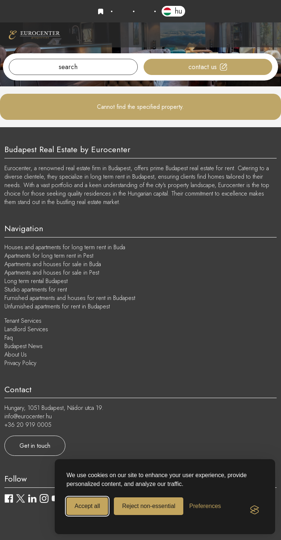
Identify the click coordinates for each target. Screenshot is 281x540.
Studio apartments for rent (35, 289)
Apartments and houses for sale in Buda (52, 264)
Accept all (87, 506)
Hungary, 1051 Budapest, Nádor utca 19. (54, 408)
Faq (8, 337)
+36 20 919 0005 (122, 11)
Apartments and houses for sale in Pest (51, 272)
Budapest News (23, 346)
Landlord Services (26, 329)
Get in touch (34, 445)
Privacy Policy (20, 363)
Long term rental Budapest (36, 281)
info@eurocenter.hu (144, 11)
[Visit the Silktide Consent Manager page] (254, 510)
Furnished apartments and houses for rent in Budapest (69, 298)
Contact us (202, 67)
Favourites (101, 11)
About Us (15, 354)
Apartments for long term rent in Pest (48, 255)
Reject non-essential (148, 506)
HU (178, 11)
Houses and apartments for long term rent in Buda (64, 247)
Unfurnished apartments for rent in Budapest (57, 306)
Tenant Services (23, 321)
